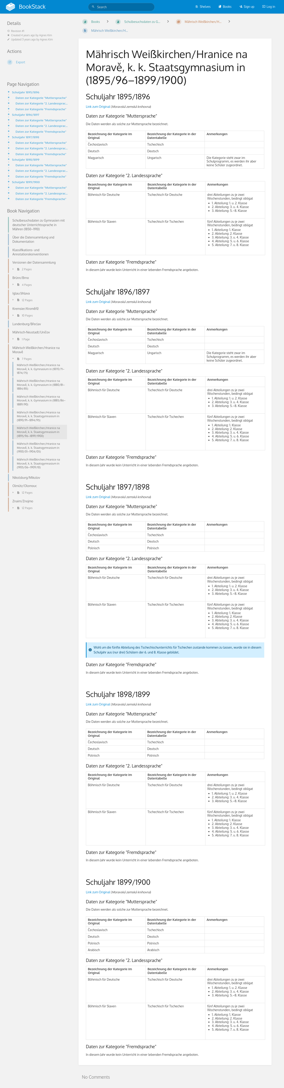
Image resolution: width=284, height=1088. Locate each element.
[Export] (37, 62)
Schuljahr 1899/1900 (26, 182)
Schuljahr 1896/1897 (25, 114)
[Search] (94, 7)
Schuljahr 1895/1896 (25, 92)
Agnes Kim (45, 35)
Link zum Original (98, 106)
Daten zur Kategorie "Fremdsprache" (41, 109)
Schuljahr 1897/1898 (25, 137)
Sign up (246, 6)
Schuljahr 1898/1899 (25, 159)
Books (224, 6)
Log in (268, 6)
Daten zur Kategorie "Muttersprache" (41, 98)
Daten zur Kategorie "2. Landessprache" (42, 103)
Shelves (203, 6)
